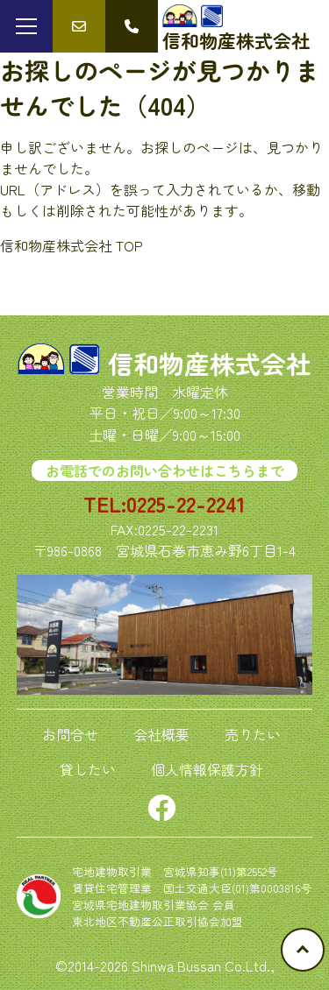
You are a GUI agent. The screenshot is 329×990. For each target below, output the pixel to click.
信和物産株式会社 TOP (71, 245)
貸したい (88, 769)
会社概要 (161, 734)
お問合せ (70, 734)
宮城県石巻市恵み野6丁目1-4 (206, 550)
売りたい (253, 734)
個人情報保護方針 (207, 769)
